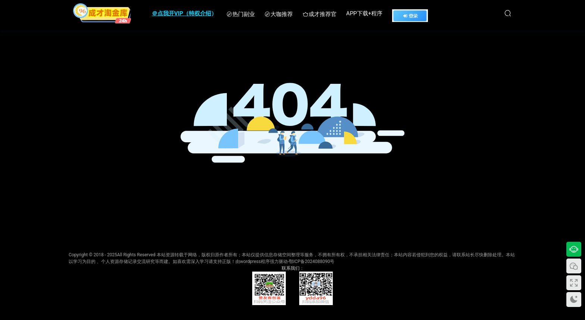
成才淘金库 (102, 13)
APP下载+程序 (364, 13)
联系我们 (291, 268)
